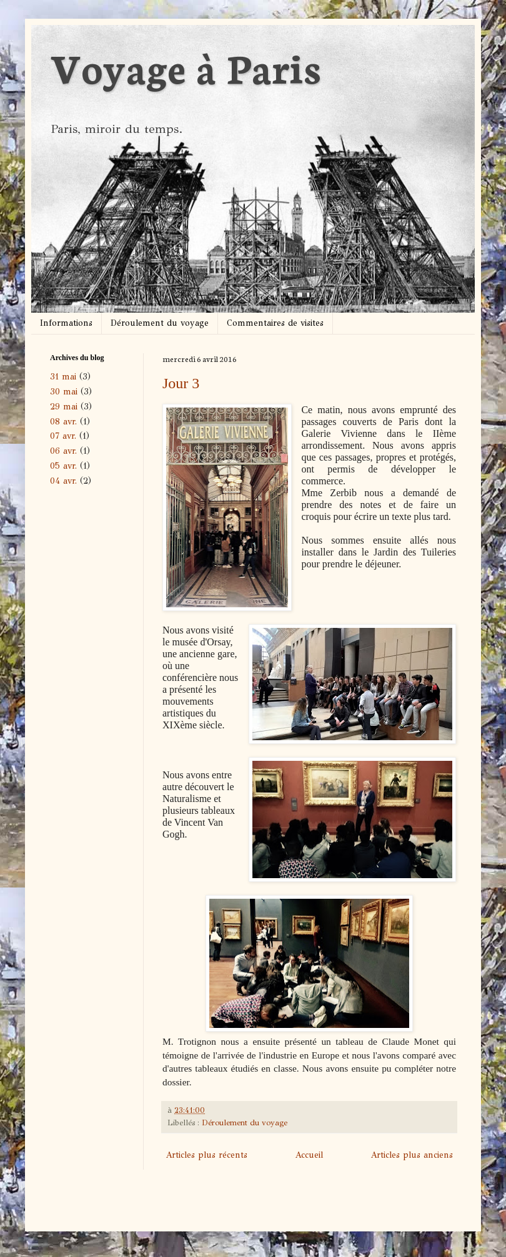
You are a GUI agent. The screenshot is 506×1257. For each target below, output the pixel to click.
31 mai (63, 376)
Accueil (309, 1155)
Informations (66, 323)
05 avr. (63, 466)
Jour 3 (180, 383)
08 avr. (63, 421)
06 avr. (63, 451)
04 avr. (63, 481)
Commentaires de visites (275, 323)
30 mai (63, 391)
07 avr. (63, 436)
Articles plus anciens (411, 1155)
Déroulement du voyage (160, 323)
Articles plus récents (206, 1155)
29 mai (63, 406)
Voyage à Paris (185, 66)
